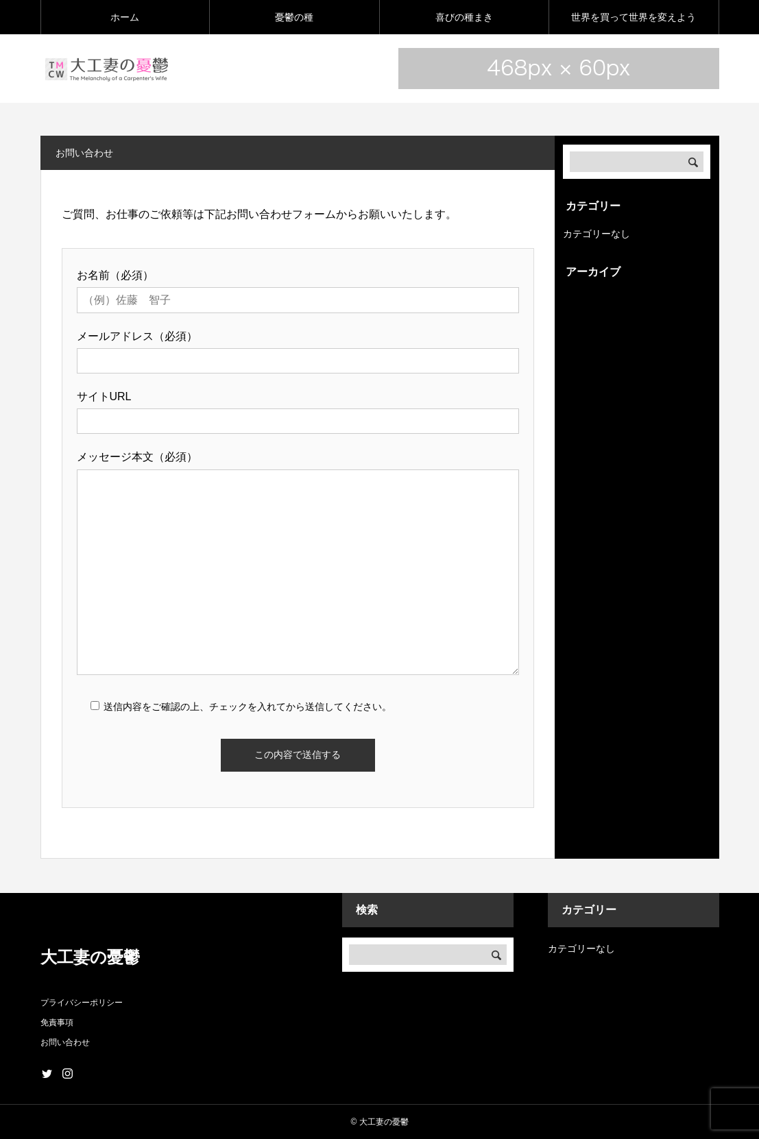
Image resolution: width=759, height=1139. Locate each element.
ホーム (124, 17)
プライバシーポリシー (81, 1002)
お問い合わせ (65, 1042)
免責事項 (56, 1022)
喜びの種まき (464, 17)
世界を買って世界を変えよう (633, 17)
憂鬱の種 (294, 17)
